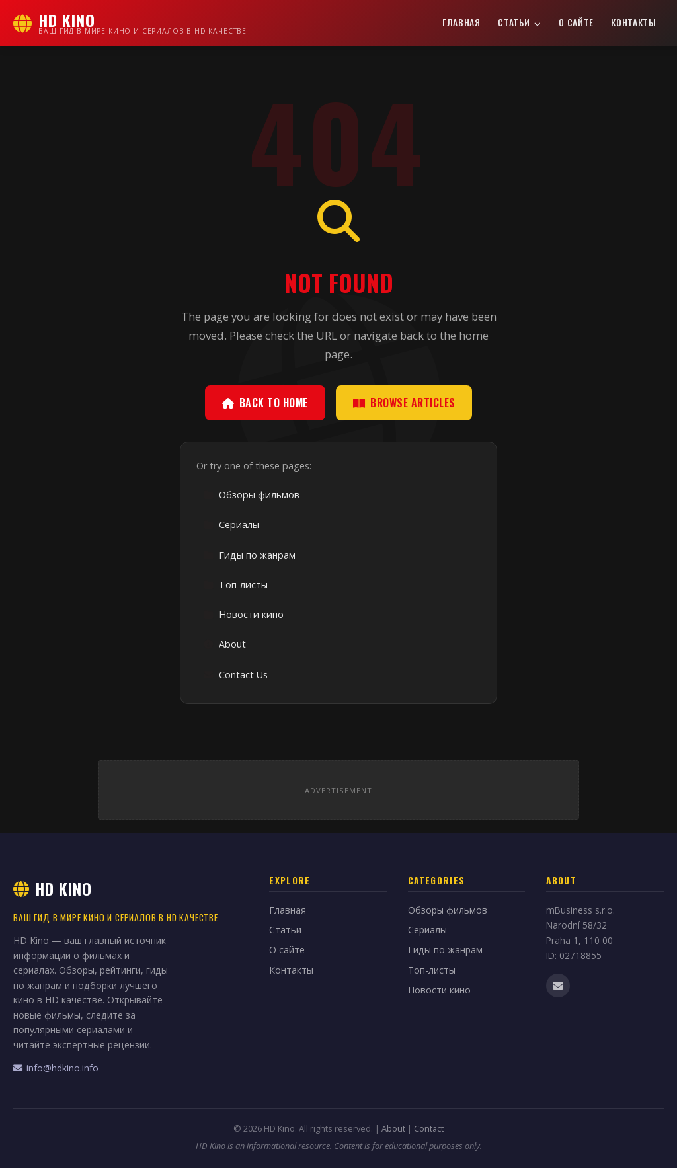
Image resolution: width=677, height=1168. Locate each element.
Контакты (633, 22)
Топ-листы (235, 584)
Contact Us (235, 674)
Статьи (519, 22)
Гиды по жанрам (249, 555)
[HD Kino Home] (130, 23)
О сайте (576, 22)
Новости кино (243, 614)
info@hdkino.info (56, 1068)
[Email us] (558, 985)
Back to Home (265, 402)
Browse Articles (404, 402)
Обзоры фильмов (251, 494)
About (224, 644)
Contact (429, 1128)
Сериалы (231, 524)
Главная (461, 22)
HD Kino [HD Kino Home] (52, 888)
